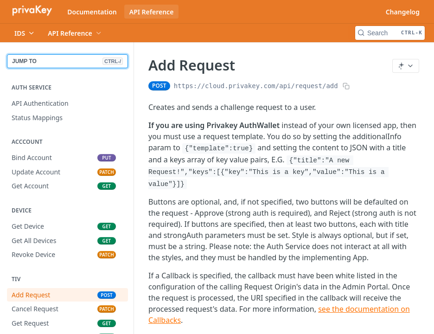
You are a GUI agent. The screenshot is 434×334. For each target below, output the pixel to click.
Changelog (403, 11)
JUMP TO (67, 61)
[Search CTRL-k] (390, 33)
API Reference (151, 11)
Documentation (92, 11)
